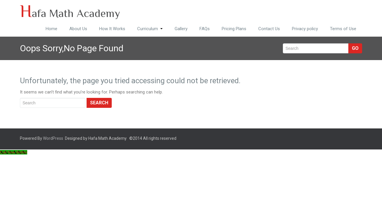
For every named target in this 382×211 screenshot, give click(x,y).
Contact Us (269, 28)
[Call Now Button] (13, 152)
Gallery (181, 28)
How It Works (112, 28)
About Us (78, 28)
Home (51, 28)
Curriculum (150, 28)
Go (355, 48)
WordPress (53, 138)
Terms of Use (343, 28)
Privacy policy (305, 28)
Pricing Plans (234, 28)
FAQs (204, 28)
